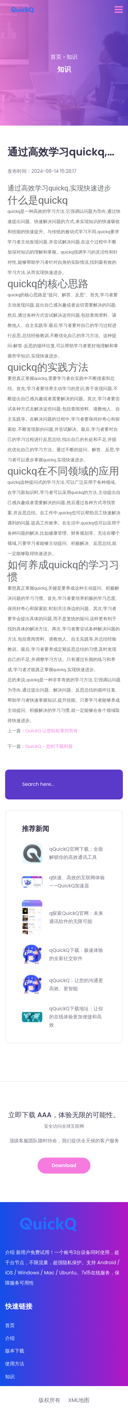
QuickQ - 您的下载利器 (49, 746)
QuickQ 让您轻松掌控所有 (51, 730)
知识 (72, 57)
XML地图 (78, 1400)
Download (64, 1165)
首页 (56, 57)
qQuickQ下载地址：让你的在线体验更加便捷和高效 (76, 1016)
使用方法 (14, 1364)
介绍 (10, 1338)
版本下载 (14, 1351)
